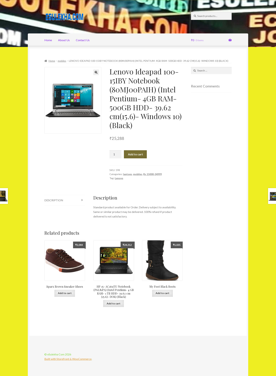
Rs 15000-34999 (152, 174)
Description (53, 200)
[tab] (64, 200)
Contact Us (83, 40)
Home (48, 40)
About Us (64, 40)
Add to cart (135, 154)
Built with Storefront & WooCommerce (68, 359)
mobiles (62, 60)
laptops (127, 174)
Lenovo (119, 178)
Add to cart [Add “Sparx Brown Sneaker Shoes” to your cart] (65, 293)
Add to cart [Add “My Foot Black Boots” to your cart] (162, 293)
